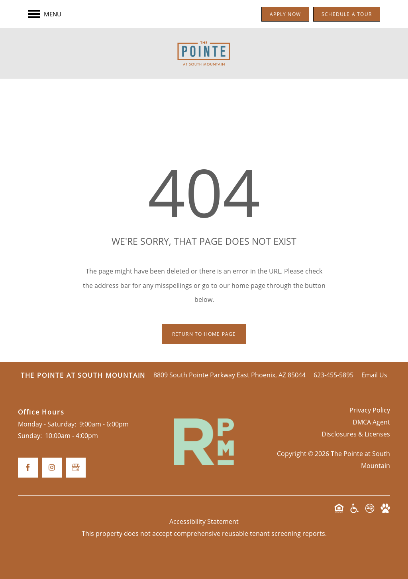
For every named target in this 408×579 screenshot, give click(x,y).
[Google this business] (76, 468)
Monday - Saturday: (47, 424)
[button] (285, 14)
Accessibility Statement (204, 521)
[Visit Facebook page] (28, 468)
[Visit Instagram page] (52, 468)
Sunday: (30, 435)
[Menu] (44, 14)
